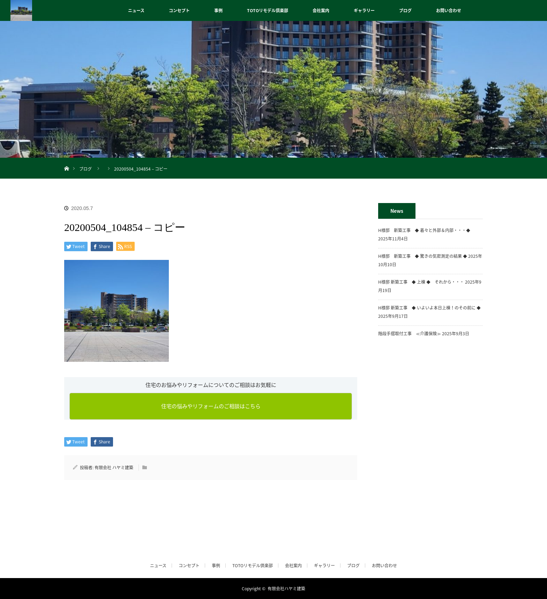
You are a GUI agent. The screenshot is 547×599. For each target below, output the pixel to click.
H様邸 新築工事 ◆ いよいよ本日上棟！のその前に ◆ (429, 308)
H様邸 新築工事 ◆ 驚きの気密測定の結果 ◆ (422, 256)
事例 (218, 10)
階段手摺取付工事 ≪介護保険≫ (409, 333)
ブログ (405, 10)
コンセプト (179, 10)
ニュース (136, 10)
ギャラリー (364, 10)
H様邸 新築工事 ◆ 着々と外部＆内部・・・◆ (426, 230)
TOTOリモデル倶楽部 (267, 10)
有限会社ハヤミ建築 (286, 588)
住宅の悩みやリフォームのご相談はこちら (211, 406)
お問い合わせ (448, 10)
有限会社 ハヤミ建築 (114, 467)
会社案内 (321, 10)
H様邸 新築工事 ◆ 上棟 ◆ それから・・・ (421, 282)
